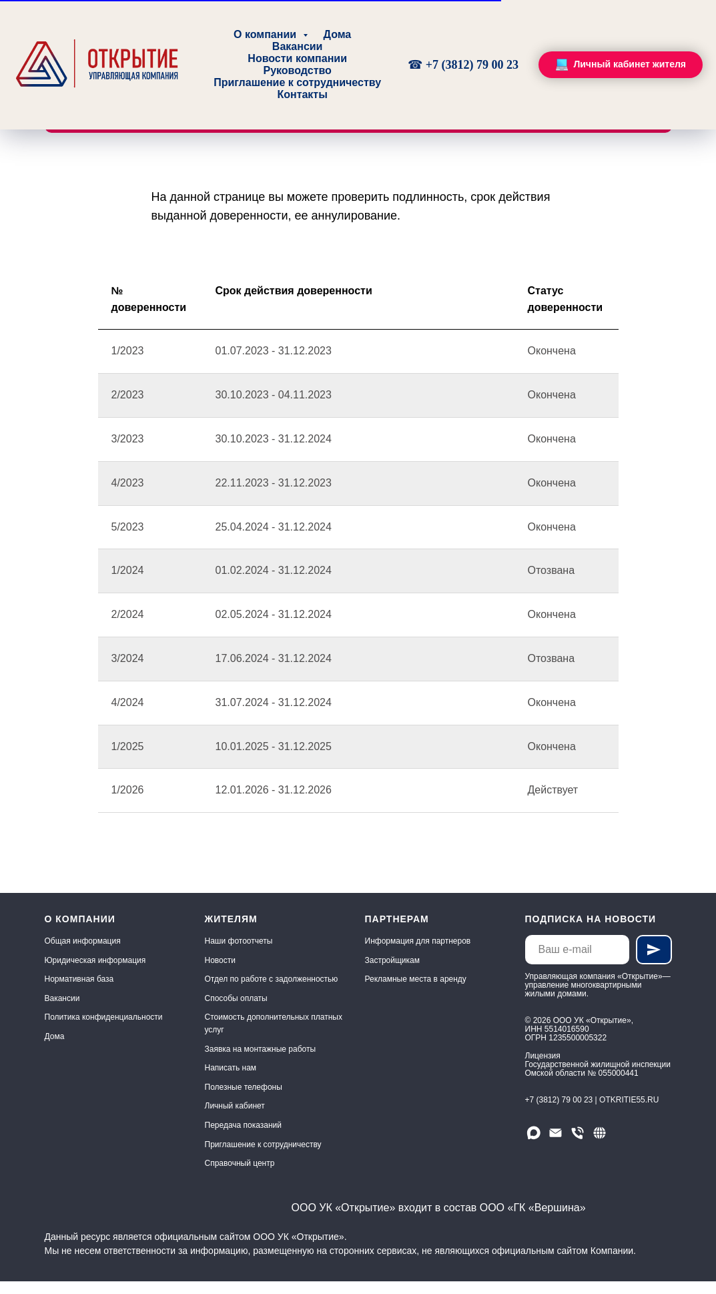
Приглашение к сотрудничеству (297, 82)
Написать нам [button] (231, 1067)
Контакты (302, 94)
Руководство (297, 70)
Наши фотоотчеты (239, 941)
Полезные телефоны (243, 1087)
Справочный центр (240, 1163)
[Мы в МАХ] (533, 1132)
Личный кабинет (235, 1105)
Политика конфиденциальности (104, 1017)
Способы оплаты (236, 998)
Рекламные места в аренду (415, 979)
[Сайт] (599, 1132)
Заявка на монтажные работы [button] (260, 1049)
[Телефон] (577, 1132)
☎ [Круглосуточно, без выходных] (417, 64)
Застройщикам (392, 960)
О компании (266, 34)
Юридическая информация (95, 960)
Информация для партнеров (418, 941)
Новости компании (297, 58)
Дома (338, 34)
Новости (220, 960)
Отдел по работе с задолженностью (271, 979)
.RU (652, 1099)
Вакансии (297, 46)
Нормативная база (79, 979)
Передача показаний (243, 1125)
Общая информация (83, 941)
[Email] (555, 1132)
